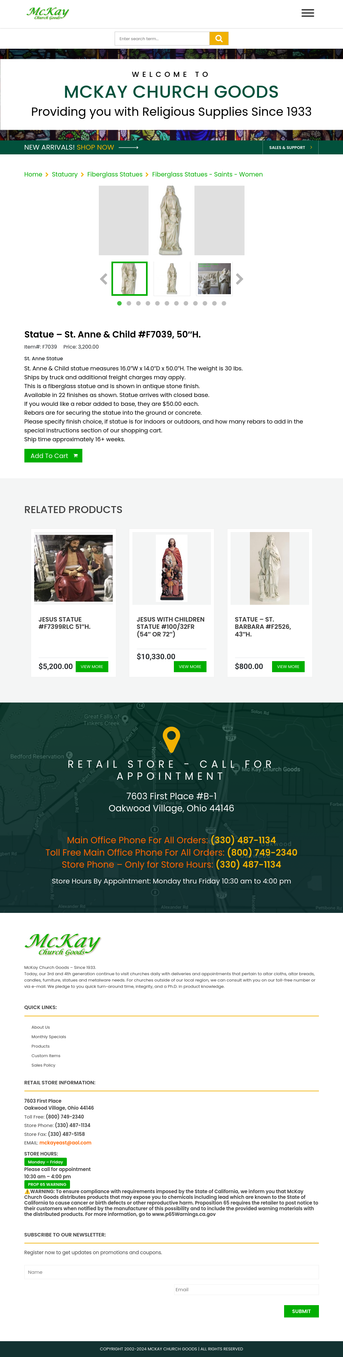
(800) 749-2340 (262, 852)
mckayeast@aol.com (66, 1142)
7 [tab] (176, 303)
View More (92, 667)
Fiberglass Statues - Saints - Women (207, 174)
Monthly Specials (49, 1037)
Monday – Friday (45, 1162)
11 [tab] (214, 303)
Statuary (65, 174)
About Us (41, 1027)
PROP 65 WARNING (47, 1184)
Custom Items (46, 1056)
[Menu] (308, 14)
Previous (103, 279)
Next (240, 279)
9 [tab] (195, 303)
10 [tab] (205, 303)
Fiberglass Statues (115, 174)
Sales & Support (287, 148)
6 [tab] (167, 303)
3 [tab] (138, 303)
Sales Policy (43, 1065)
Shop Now (107, 147)
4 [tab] (148, 303)
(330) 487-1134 (243, 840)
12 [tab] (224, 303)
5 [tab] (157, 303)
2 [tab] (129, 303)
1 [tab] (119, 303)
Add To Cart (49, 455)
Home (33, 174)
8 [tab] (186, 303)
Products (41, 1046)
